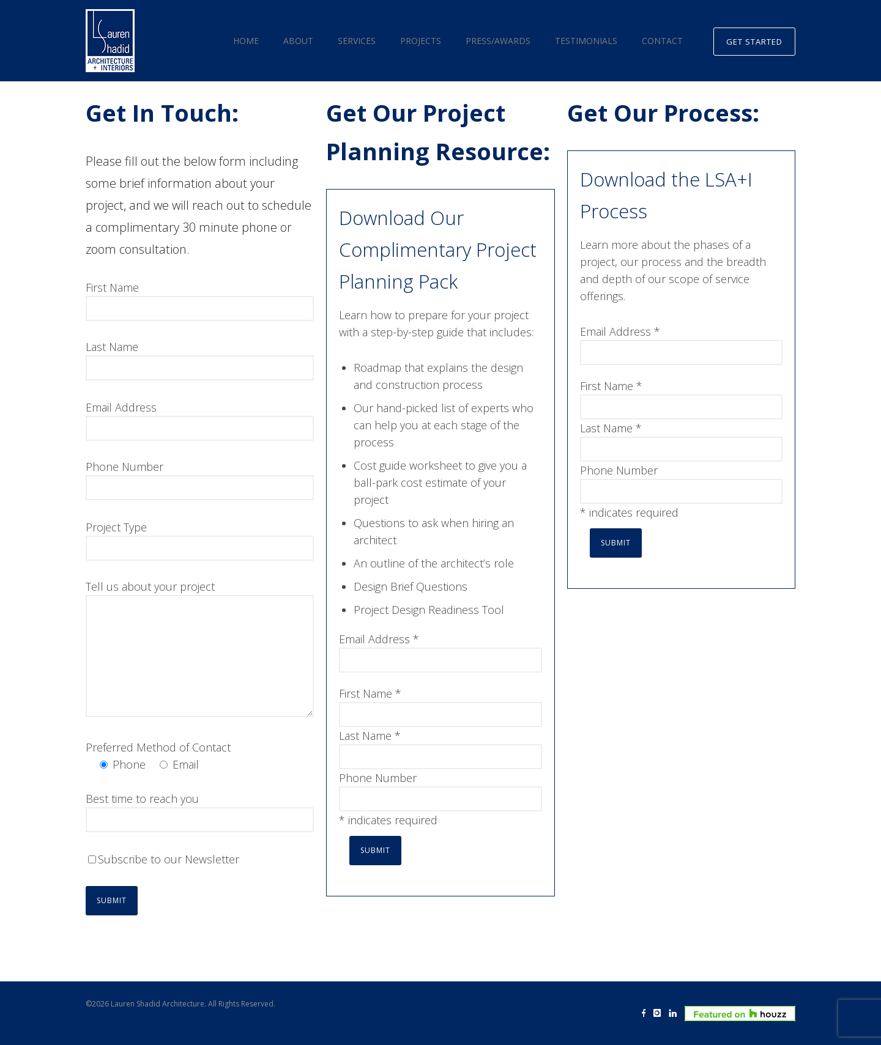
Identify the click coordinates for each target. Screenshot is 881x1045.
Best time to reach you (142, 798)
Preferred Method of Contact (158, 747)
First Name (112, 287)
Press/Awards (498, 40)
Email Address (121, 407)
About (298, 40)
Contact (662, 40)
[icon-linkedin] (676, 1013)
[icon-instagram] (660, 1013)
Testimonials (586, 40)
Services (357, 40)
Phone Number (124, 466)
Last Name (112, 346)
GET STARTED (754, 41)
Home (246, 40)
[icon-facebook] (647, 1013)
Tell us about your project (150, 586)
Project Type (116, 527)
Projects (420, 40)
